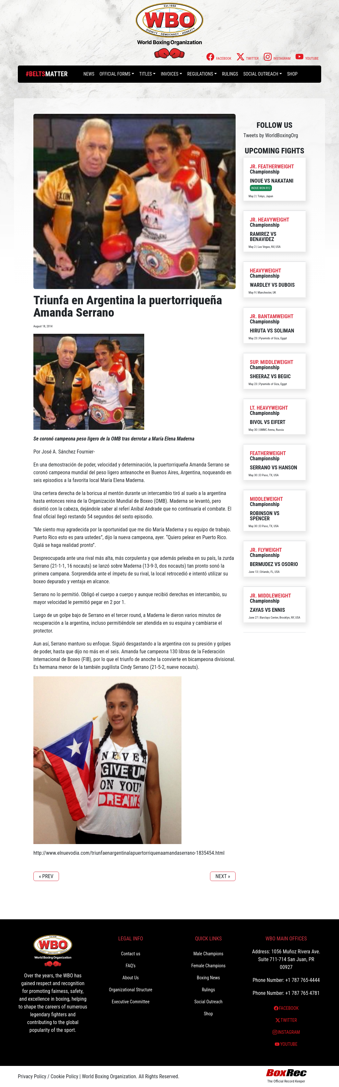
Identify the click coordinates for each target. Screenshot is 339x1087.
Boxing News (208, 977)
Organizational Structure (130, 989)
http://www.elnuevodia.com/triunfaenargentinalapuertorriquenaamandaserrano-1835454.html (129, 853)
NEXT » (223, 876)
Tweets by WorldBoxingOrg (270, 135)
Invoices (169, 74)
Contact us (130, 953)
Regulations (200, 74)
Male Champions (208, 953)
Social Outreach (260, 74)
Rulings (230, 74)
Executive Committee (130, 1001)
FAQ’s (130, 965)
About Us (131, 977)
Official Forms (114, 74)
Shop (292, 74)
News (88, 74)
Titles (145, 74)
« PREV (46, 876)
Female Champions (208, 965)
